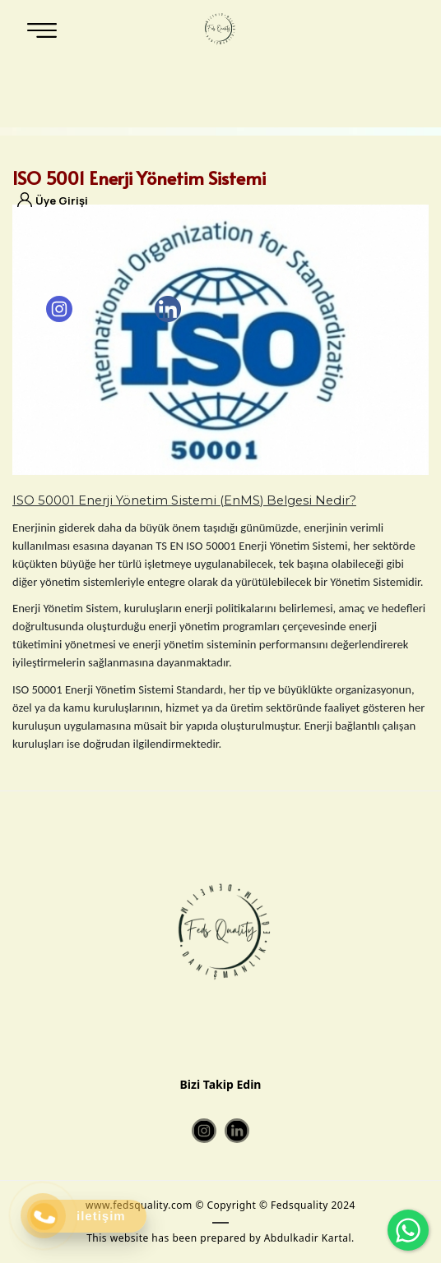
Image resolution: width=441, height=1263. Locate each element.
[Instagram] (59, 309)
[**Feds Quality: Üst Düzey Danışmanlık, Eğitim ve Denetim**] (219, 29)
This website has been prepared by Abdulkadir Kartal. (220, 1238)
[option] (220, 340)
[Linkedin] (167, 309)
